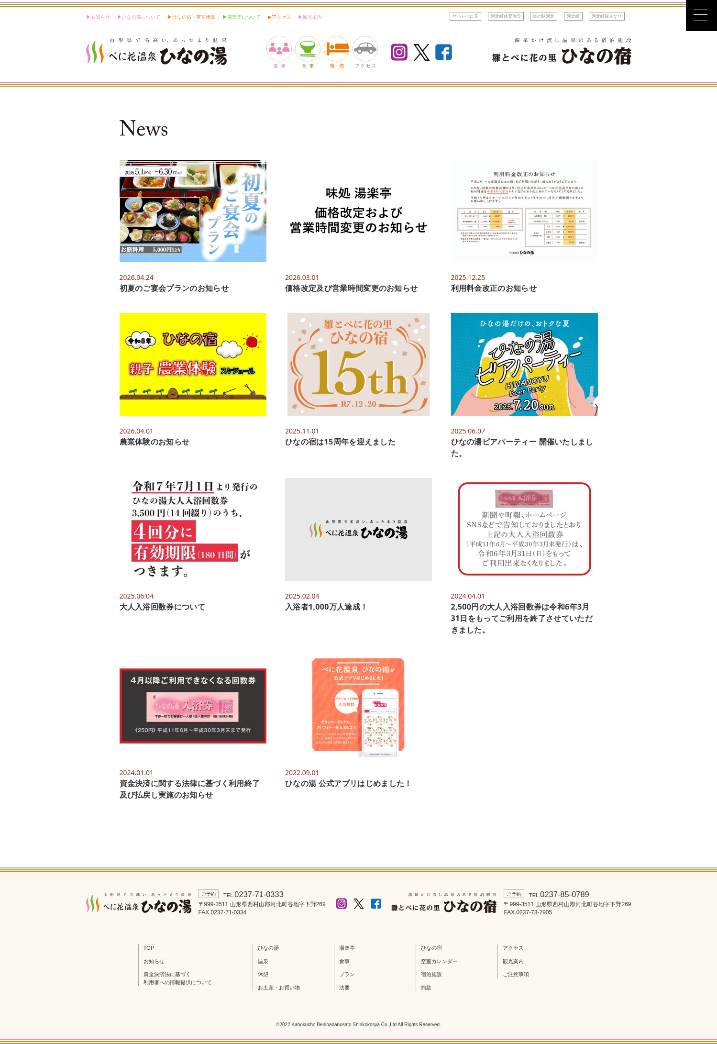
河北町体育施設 (506, 16)
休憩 (263, 974)
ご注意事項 (516, 974)
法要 (344, 987)
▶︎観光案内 (310, 16)
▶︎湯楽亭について (241, 16)
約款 (426, 987)
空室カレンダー (439, 961)
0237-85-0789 (567, 894)
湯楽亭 (347, 948)
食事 (344, 961)
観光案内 (513, 961)
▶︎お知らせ (98, 16)
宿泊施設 (431, 974)
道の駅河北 (543, 16)
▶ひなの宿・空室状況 (191, 16)
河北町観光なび (607, 16)
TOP (148, 948)
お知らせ (154, 961)
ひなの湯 (268, 948)
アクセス (281, 16)
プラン (347, 974)
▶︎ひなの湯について (138, 16)
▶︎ (270, 16)
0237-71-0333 (261, 894)
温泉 (263, 961)
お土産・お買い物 (279, 987)
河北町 (573, 16)
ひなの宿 (431, 948)
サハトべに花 (465, 16)
